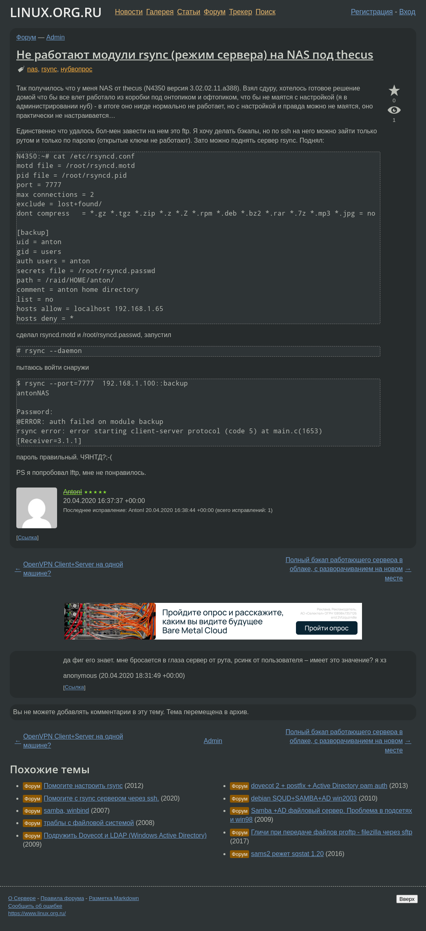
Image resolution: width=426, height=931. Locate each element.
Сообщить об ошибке (35, 906)
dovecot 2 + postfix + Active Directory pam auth (319, 785)
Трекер (240, 12)
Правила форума (62, 898)
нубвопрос (77, 69)
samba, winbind (66, 810)
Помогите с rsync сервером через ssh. (101, 798)
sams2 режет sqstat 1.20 (287, 853)
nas (32, 69)
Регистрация (372, 12)
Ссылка (27, 537)
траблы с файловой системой (89, 822)
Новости (129, 12)
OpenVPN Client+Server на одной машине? (73, 569)
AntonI (72, 491)
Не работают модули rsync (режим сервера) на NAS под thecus (194, 54)
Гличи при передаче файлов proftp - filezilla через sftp (331, 832)
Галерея (160, 12)
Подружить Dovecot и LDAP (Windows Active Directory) (125, 835)
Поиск (266, 12)
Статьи (188, 12)
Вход (407, 12)
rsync (49, 69)
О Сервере (22, 898)
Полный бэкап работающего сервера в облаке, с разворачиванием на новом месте (344, 569)
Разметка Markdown (114, 898)
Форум (214, 12)
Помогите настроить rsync (83, 785)
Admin (55, 37)
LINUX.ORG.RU (56, 12)
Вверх (407, 899)
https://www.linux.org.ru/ (37, 913)
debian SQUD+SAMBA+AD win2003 (304, 798)
